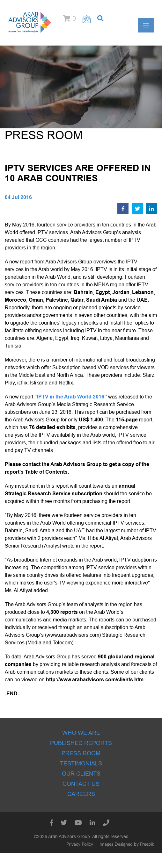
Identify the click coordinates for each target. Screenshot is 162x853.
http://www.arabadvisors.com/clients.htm (95, 679)
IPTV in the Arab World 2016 (70, 396)
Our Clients (81, 774)
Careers (81, 794)
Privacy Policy (79, 844)
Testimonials (81, 763)
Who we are (81, 733)
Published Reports (81, 743)
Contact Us (81, 784)
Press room (81, 753)
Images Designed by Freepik (126, 844)
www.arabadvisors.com (73, 635)
